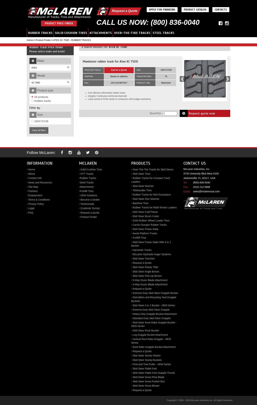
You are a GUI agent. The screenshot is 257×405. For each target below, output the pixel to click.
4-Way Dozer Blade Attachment (150, 284)
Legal (31, 208)
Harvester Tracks (142, 250)
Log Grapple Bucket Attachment (150, 334)
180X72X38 (39, 121)
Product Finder (43, 40)
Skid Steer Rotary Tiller (145, 267)
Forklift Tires (87, 191)
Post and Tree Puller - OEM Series (152, 364)
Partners (33, 191)
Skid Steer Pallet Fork (145, 368)
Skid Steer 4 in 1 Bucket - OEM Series (154, 305)
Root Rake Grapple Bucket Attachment (154, 347)
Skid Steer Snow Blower (146, 385)
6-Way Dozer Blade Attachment (150, 280)
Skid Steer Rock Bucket (146, 330)
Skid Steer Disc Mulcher (146, 199)
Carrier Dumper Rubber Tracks (150, 224)
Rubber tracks (41, 100)
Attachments (100, 33)
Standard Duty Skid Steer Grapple (151, 318)
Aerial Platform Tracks (145, 233)
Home (30, 40)
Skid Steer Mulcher (143, 186)
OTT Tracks (87, 173)
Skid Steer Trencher (144, 258)
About (31, 173)
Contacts (221, 9)
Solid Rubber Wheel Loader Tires (151, 220)
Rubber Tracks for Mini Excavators (152, 194)
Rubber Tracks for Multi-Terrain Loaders (155, 207)
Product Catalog (195, 9)
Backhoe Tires (140, 203)
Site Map (33, 186)
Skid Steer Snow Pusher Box (149, 381)
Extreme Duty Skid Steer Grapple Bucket (155, 293)
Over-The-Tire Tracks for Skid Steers (153, 169)
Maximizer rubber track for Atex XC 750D (110, 61)
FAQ (30, 212)
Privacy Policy (36, 203)
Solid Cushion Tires (71, 33)
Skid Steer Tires (141, 173)
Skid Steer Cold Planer (145, 212)
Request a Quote (124, 11)
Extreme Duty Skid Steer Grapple (151, 309)
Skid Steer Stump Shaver (147, 355)
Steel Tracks (163, 33)
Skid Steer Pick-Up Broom (147, 275)
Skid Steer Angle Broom (146, 271)
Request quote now (197, 113)
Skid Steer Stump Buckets (147, 360)
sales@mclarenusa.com (206, 191)
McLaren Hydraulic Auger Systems (152, 254)
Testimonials (87, 203)
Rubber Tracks (40, 33)
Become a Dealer (90, 199)
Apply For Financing (162, 9)
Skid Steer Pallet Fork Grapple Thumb (154, 372)
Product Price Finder (59, 23)
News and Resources (40, 182)
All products (39, 96)
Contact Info (35, 178)
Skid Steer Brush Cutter (146, 216)
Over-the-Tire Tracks (132, 33)
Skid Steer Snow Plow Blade (148, 377)
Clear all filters (39, 130)
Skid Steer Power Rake (145, 229)
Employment (35, 195)
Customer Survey (90, 208)
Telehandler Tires (142, 190)
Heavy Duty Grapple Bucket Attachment (155, 313)
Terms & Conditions (39, 199)
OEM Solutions (88, 195)
